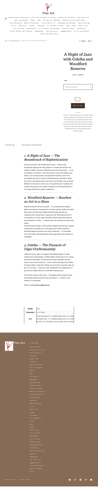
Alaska (73, 25)
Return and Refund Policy (49, 34)
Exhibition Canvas (68, 28)
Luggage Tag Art (66, 31)
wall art (89, 128)
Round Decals (31, 28)
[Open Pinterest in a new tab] (86, 482)
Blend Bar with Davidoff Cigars (74, 20)
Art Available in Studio (55, 25)
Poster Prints (83, 25)
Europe (32, 25)
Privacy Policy (25, 482)
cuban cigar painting (80, 124)
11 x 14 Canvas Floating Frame (48, 28)
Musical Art (23, 25)
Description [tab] (10, 148)
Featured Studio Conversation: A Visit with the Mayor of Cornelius (32, 17)
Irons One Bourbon (15, 23)
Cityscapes (40, 25)
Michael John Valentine (66, 17)
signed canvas (82, 128)
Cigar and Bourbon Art (14, 40)
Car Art (13, 25)
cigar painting (70, 122)
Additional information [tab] (32, 148)
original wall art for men (71, 128)
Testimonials (81, 28)
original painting (87, 126)
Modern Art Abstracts (31, 23)
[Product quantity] (77, 99)
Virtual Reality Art (48, 23)
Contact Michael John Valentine (21, 31)
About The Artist (83, 17)
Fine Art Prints (18, 28)
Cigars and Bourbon (21, 20)
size (65, 80)
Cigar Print (84, 122)
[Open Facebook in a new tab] (69, 482)
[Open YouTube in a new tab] (91, 482)
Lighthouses (39, 31)
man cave (66, 126)
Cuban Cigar (71, 124)
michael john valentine (76, 126)
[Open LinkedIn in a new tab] (80, 482)
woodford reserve (78, 131)
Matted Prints (73, 117)
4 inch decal (86, 115)
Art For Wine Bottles (81, 31)
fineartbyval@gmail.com (41, 288)
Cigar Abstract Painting (82, 119)
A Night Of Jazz (71, 119)
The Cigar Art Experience (52, 20)
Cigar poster (77, 122)
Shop (38, 20)
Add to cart (77, 105)
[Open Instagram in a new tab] (75, 482)
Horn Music (89, 124)
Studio (33, 20)
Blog (67, 25)
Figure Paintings (84, 23)
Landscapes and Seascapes (66, 23)
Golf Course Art (52, 31)
